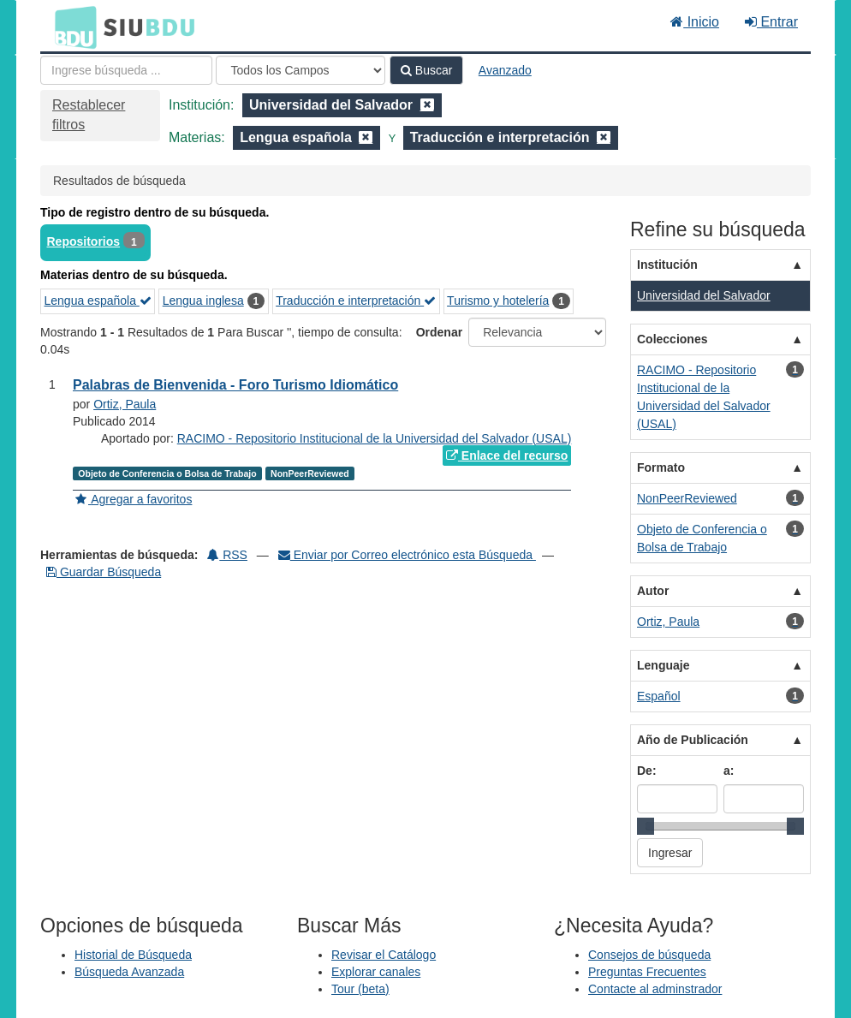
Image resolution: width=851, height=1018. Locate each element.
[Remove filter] (427, 105)
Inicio (694, 22)
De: (647, 770)
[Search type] (300, 70)
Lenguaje (663, 665)
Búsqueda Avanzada (129, 972)
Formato (661, 467)
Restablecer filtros (88, 115)
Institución (667, 264)
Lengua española (98, 300)
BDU (71, 26)
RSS (227, 555)
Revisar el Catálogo (383, 954)
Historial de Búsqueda (133, 954)
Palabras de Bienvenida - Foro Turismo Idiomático (235, 385)
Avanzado (505, 70)
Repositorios (84, 241)
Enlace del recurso (507, 455)
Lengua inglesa (203, 300)
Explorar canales (375, 972)
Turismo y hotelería (498, 300)
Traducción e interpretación (356, 300)
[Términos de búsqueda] (126, 70)
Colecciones (672, 339)
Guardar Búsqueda (103, 572)
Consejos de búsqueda (649, 954)
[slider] (645, 826)
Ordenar (439, 332)
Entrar (771, 22)
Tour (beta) (360, 989)
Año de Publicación (692, 740)
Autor (653, 591)
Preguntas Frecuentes (647, 972)
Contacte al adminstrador (655, 989)
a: (728, 770)
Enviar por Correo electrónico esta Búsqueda (407, 555)
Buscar (426, 70)
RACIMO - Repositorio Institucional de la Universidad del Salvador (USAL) (374, 438)
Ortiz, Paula (124, 404)
